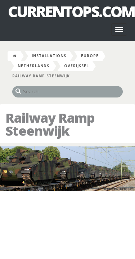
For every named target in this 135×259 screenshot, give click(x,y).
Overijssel (76, 65)
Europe (90, 55)
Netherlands (33, 65)
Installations (49, 55)
